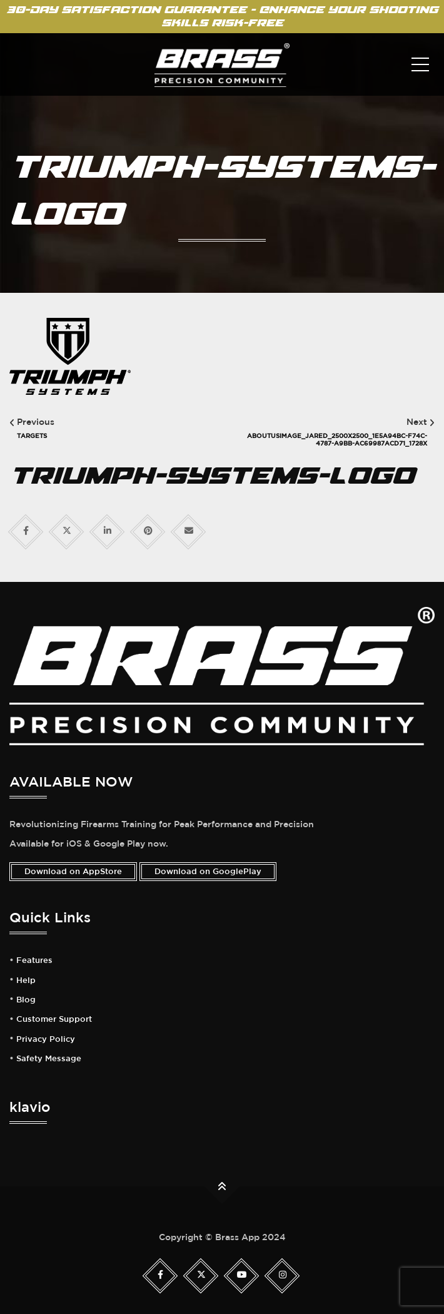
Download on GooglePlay (207, 871)
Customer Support (54, 1019)
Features (34, 960)
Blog (26, 1000)
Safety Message (48, 1059)
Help (26, 980)
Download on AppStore (73, 871)
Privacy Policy (45, 1039)
